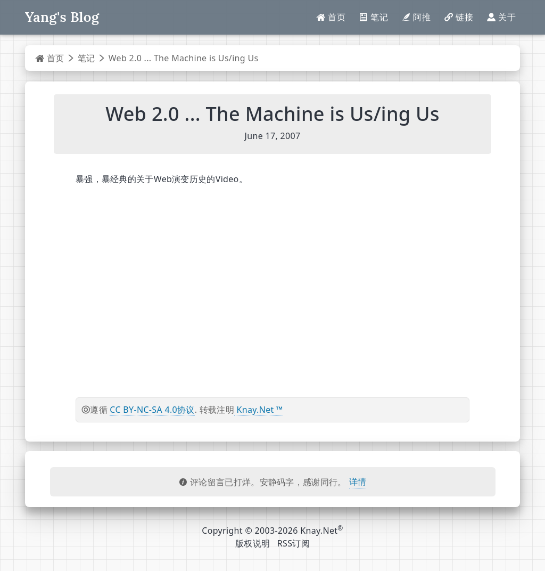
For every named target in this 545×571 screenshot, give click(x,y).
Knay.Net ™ (258, 409)
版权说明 (252, 543)
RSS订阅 (293, 543)
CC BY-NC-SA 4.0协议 (152, 409)
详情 (358, 481)
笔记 (86, 58)
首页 (50, 58)
